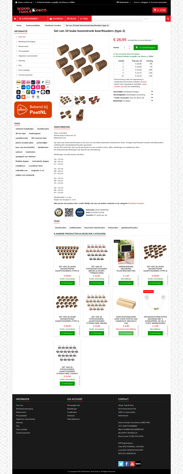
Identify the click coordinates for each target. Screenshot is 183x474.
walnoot (19, 152)
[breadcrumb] (18, 25)
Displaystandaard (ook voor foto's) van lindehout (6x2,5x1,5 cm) (125, 320)
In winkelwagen (145, 47)
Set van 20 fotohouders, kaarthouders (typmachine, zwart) (67, 370)
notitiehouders (75, 228)
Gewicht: (89, 215)
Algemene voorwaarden (28, 56)
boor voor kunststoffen (25, 147)
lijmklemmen (43, 147)
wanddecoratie (22, 138)
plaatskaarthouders (129, 228)
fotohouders (113, 228)
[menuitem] (14, 19)
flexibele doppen (22, 161)
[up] (129, 46)
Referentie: (90, 210)
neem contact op (25, 2)
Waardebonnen (73, 419)
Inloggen (144, 2)
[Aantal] (124, 47)
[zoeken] (156, 19)
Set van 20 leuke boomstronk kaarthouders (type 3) (155, 268)
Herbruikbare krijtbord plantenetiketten (126, 268)
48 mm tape (21, 133)
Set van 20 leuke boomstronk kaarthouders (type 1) (67, 319)
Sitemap (21, 60)
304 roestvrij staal (38, 138)
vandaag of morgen (133, 91)
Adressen (71, 416)
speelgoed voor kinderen (26, 156)
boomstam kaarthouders (94, 228)
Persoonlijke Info (73, 405)
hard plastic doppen (40, 161)
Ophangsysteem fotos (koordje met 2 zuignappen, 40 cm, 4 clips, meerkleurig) (155, 320)
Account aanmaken (159, 2)
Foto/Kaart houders (136, 203)
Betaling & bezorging (26, 41)
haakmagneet (34, 133)
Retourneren (23, 46)
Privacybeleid (23, 51)
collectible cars (22, 170)
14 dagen (133, 101)
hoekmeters (30, 152)
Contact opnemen (25, 75)
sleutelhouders (43, 129)
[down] (129, 48)
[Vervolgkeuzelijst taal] (124, 2)
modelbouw (20, 166)
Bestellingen (72, 409)
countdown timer (36, 166)
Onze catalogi (23, 70)
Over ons (21, 37)
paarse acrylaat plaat (24, 143)
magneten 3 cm (37, 170)
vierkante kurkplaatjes (25, 129)
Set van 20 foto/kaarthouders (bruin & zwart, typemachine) (96, 269)
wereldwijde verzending (133, 94)
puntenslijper (42, 143)
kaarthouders (60, 228)
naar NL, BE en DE (133, 97)
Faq (20, 65)
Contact (123, 399)
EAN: (88, 212)
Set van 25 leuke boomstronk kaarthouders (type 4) (67, 268)
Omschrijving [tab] (62, 127)
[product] (67, 252)
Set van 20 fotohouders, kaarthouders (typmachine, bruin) (96, 320)
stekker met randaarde (25, 175)
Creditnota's (72, 412)
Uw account (74, 399)
